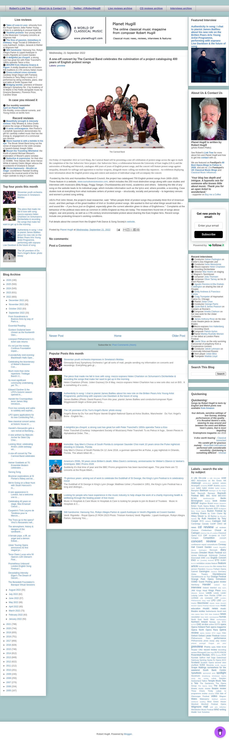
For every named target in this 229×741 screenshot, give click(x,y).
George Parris (211, 304)
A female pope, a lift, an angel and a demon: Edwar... (19, 538)
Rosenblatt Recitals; (200, 655)
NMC (207, 617)
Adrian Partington (213, 259)
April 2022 (14, 606)
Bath (193, 493)
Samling (203, 660)
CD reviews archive (151, 8)
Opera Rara (212, 630)
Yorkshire (206, 712)
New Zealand (214, 614)
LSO (219, 600)
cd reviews (221, 527)
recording (222, 650)
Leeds (209, 593)
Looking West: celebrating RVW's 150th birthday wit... (20, 447)
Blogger (128, 734)
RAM (218, 647)
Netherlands (211, 611)
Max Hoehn (208, 272)
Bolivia (207, 501)
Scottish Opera (207, 662)
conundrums (212, 544)
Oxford (194, 635)
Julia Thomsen (211, 277)
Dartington (203, 550)
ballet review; (220, 488)
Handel (206, 584)
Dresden (194, 553)
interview (196, 587)
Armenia (204, 486)
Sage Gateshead (218, 657)
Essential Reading (17, 326)
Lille (201, 598)
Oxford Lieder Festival (208, 635)
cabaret (208, 521)
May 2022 (14, 602)
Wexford (194, 704)
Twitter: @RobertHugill (87, 8)
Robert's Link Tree (20, 8)
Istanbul (213, 588)
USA (217, 693)
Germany (222, 571)
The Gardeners (207, 683)
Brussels (209, 508)
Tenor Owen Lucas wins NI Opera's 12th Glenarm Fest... (21, 557)
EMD (203, 558)
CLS (200, 535)
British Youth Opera (200, 506)
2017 (9, 641)
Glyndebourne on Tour (200, 577)
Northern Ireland (199, 622)
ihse (224, 585)
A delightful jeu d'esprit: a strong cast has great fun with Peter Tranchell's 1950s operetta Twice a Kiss (115, 427)
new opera (195, 614)
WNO (216, 709)
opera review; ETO (207, 633)
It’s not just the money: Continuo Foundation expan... (19, 348)
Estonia (211, 560)
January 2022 (15, 619)
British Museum (220, 503)
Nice (202, 617)
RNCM (223, 652)
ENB (208, 558)
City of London (212, 533)
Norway (212, 622)
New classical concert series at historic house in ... (21, 422)
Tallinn (204, 681)
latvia (224, 591)
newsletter (195, 617)
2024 (9, 288)
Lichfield (194, 598)
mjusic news (214, 603)
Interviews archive (181, 8)
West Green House (216, 702)
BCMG (194, 498)
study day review (200, 678)
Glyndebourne (219, 574)
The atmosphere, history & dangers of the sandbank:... (20, 529)
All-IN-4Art (207, 483)
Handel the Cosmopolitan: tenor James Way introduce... (20, 401)
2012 (9, 661)
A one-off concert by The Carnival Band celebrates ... (21, 456)
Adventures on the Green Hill (211, 481)
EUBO (223, 560)
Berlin (223, 498)
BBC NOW (211, 496)
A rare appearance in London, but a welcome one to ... (20, 494)
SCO (224, 660)
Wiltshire (222, 707)
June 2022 (14, 598)
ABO (193, 481)
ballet (198, 488)
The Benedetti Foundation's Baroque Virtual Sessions (21, 583)
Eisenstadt (195, 558)
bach (193, 488)
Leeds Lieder (220, 593)
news (223, 613)
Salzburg (195, 660)
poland (193, 643)
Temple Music (214, 681)
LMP (216, 598)
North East (196, 619)
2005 (9, 690)
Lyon (224, 600)
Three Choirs (198, 691)
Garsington (204, 571)
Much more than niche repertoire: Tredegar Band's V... (19, 373)
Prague (211, 643)
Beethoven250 (208, 498)
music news (210, 608)
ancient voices (219, 483)
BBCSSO (222, 496)
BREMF (195, 503)
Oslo (224, 633)
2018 (9, 636)
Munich (223, 603)
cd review (206, 527)
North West (209, 619)
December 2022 (17, 300)
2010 (9, 670)
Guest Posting (205, 582)
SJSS (202, 665)
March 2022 (15, 610)
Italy (219, 588)
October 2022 (15, 308)
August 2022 (15, 590)
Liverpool (209, 598)
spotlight (221, 672)
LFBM (219, 595)
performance (220, 638)
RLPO (217, 652)
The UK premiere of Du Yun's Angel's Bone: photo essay (92, 410)
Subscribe (208, 234)
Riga (212, 652)
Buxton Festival (214, 511)
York (199, 712)
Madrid (193, 603)
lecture (201, 593)
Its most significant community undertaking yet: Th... (20, 383)
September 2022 (17, 313)
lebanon (194, 593)
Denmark (213, 550)
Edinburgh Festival (217, 555)
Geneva (214, 572)
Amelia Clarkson (212, 311)
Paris (208, 638)
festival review (204, 566)
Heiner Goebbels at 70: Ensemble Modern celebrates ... (19, 465)
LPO (213, 600)
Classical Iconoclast (221, 439)
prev (224, 643)
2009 (9, 674)
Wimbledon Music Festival (202, 710)
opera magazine (218, 627)
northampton (221, 619)
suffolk (213, 678)
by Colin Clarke (215, 513)
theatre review (219, 688)
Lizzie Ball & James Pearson (207, 306)
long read (206, 600)
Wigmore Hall (199, 706)
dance (193, 550)
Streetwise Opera (219, 676)
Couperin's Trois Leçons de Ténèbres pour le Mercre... (21, 513)
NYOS (193, 624)
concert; (223, 542)
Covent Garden (204, 547)
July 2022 (14, 594)
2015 (9, 649)
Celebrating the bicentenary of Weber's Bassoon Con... (21, 364)
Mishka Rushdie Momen (212, 334)
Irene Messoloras (213, 264)
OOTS (217, 624)
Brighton (203, 503)
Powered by (208, 245)
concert (223, 538)
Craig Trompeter (202, 296)
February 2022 (16, 615)
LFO (224, 595)
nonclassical (214, 617)
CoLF (223, 535)
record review (210, 650)
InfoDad (222, 453)
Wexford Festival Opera (213, 704)
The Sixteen (220, 686)
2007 (9, 682)
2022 (9, 297)
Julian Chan (207, 301)
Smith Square (220, 665)
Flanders (201, 569)
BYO (202, 521)
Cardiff (213, 524)
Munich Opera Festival (200, 606)
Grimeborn (221, 579)
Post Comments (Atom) (124, 345)
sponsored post (209, 673)
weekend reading (198, 702)
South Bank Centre (214, 670)
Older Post (178, 335)
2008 (9, 678)
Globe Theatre (199, 574)
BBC (202, 495)
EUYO (193, 563)
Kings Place (215, 590)
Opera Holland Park (200, 627)
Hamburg (195, 585)
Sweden (222, 678)
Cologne (194, 538)
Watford (215, 699)
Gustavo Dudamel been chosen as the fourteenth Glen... (21, 332)
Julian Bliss (211, 354)
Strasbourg (206, 676)
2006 (9, 686)
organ (219, 633)
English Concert (218, 558)
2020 (9, 628)
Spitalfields (196, 673)
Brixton (202, 508)
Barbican (204, 490)
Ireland (206, 588)
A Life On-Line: (214, 478)
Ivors (224, 588)
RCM (224, 647)
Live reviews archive (120, 8)
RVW (224, 655)
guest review (220, 582)
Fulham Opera (220, 569)
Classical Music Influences (203, 172)
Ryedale (194, 657)
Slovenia (210, 665)
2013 (9, 657)
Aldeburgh (196, 483)
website (131, 221)
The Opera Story (205, 686)
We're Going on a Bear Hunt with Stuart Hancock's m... (21, 485)
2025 (9, 284)
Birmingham (197, 501)
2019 (9, 632)
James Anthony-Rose (204, 319)
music (217, 606)
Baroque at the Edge (217, 491)
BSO (216, 508)
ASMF (210, 485)
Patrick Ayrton (210, 331)
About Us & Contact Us (52, 8)
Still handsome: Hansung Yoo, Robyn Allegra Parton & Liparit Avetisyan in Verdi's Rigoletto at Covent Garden (119, 512)
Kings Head (201, 590)
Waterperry (204, 699)
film (211, 566)
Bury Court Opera (198, 511)
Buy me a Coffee (213, 194)
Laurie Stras (200, 341)
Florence (209, 569)
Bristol (210, 503)
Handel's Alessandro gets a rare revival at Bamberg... (21, 429)
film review (217, 566)
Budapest (222, 509)
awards (223, 486)
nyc (218, 622)
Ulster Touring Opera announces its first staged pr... (18, 548)
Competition (209, 538)
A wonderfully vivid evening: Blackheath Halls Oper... (21, 356)
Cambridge (196, 524)
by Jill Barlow (211, 516)
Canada (205, 524)
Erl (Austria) (202, 560)
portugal (202, 643)
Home (118, 335)
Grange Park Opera (202, 579)
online (211, 624)
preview (61, 65)
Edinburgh (202, 555)
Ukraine (211, 693)
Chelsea (194, 530)
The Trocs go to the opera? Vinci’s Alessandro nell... (21, 521)
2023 (9, 292)
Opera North (197, 630)
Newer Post (56, 335)
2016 (9, 645)
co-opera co (214, 535)
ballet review (208, 488)
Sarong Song (14, 472)
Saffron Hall (204, 657)
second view (220, 662)
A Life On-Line (198, 478)
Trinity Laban (214, 691)
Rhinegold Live (203, 652)
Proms (207, 647)
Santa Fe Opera (214, 660)
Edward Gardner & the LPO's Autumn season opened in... (20, 392)
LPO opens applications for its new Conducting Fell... (21, 416)
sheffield (194, 665)
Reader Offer (197, 650)
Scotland (195, 662)
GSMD (194, 582)
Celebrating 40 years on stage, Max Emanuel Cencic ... (19, 504)
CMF (205, 535)
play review (221, 641)
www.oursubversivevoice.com (93, 181)
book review (219, 501)
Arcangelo (195, 485)
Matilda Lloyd (211, 356)
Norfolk (222, 617)
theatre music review (200, 688)
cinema (203, 533)
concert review (203, 541)
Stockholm (195, 676)
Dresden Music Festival (210, 552)
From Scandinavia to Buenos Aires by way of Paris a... (20, 319)
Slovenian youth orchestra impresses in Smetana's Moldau (94, 359)
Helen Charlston (217, 267)
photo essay (209, 641)
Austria (217, 485)
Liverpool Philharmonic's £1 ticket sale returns (21, 340)
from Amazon (207, 408)
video (214, 696)
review (194, 652)
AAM (223, 478)
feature (214, 563)
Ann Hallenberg (216, 326)
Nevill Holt (221, 611)
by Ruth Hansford (207, 518)
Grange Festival (218, 576)
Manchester (203, 603)
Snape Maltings (198, 667)
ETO (217, 560)
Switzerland (196, 681)
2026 (9, 280)
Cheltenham (206, 530)
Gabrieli (194, 571)
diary (223, 549)
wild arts (214, 707)
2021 (9, 624)
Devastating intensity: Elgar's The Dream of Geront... (19, 575)
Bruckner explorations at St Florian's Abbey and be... (21, 477)
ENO (193, 560)
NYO (224, 622)
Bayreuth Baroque (206, 493)
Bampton (195, 490)
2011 (9, 665)
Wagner (222, 696)
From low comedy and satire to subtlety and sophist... (21, 409)
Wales (194, 699)
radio (213, 647)
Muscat (212, 606)
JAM (193, 590)
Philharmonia (196, 641)
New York (204, 614)
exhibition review (204, 563)
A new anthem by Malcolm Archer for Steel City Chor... (20, 437)
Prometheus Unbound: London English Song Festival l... (19, 566)
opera (223, 624)
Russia (218, 655)
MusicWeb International (215, 445)
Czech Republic (219, 547)
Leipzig (194, 595)
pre (218, 643)
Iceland (217, 585)
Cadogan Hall (219, 521)
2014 (9, 653)
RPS (213, 655)
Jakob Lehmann (212, 349)
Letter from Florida (206, 595)
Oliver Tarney (210, 279)
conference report (198, 544)
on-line (205, 624)
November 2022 (17, 304)
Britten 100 (214, 506)
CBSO (219, 524)
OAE (199, 624)
